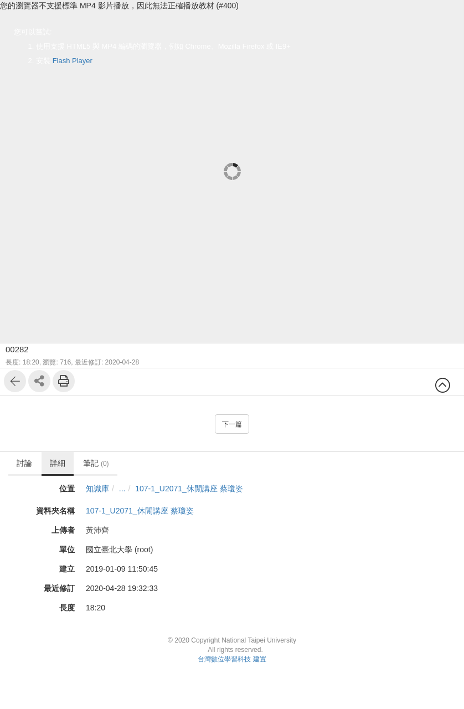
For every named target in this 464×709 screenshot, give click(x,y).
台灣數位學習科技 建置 (232, 659)
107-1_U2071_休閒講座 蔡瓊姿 (189, 488)
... (122, 488)
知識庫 (97, 488)
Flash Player (72, 60)
